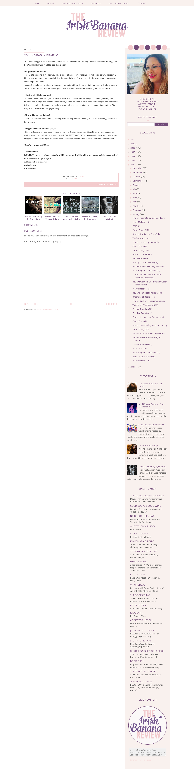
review (75, 178)
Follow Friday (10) (140, 329)
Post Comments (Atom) (48, 309)
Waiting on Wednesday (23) (145, 305)
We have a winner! (140, 258)
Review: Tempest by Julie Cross (147, 292)
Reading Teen (138, 605)
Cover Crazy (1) (139, 321)
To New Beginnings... (149, 445)
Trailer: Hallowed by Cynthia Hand (148, 317)
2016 (133, 147)
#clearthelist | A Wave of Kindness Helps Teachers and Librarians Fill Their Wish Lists (146, 567)
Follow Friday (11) (140, 250)
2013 (133, 160)
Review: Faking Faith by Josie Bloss (148, 266)
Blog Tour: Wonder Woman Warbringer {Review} (142, 645)
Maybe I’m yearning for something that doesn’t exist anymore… (146, 500)
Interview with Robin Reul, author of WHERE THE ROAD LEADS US (146, 589)
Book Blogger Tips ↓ (72, 3)
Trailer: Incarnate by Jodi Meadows (148, 217)
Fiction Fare (137, 574)
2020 (133, 139)
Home (36, 3)
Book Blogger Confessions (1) (146, 352)
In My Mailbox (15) (141, 288)
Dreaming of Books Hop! (143, 296)
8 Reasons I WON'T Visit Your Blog (146, 608)
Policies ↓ (96, 3)
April (135, 201)
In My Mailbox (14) (141, 360)
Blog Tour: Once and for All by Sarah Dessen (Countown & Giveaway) (146, 665)
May (135, 197)
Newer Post (31, 304)
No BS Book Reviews (142, 516)
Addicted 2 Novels (141, 620)
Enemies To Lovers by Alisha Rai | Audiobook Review (146, 510)
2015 (133, 152)
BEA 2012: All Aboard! (142, 254)
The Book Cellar (140, 595)
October (137, 176)
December (138, 168)
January (136, 214)
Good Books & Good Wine (145, 506)
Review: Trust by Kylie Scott (152, 466)
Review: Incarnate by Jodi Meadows (148, 333)
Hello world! (135, 529)
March (136, 205)
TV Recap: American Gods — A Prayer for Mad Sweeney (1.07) (144, 655)
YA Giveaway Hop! (140, 238)
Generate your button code (140, 760)
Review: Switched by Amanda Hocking (149, 325)
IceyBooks (136, 613)
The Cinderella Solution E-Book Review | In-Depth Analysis (144, 599)
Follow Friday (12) (140, 230)
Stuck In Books (139, 533)
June (135, 193)
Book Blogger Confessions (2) (146, 270)
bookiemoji (137, 661)
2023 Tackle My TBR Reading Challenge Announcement (143, 546)
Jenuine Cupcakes (141, 681)
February (137, 210)
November (138, 172)
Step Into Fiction (140, 640)
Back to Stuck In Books (140, 537)
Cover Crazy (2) (139, 246)
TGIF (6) (136, 226)
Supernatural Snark (143, 671)
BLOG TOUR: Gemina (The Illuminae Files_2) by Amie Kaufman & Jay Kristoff (146, 687)
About (50, 3)
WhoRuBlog (137, 585)
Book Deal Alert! (139, 348)
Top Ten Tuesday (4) (142, 313)
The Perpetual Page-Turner (147, 495)
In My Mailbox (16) (141, 222)
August (136, 185)
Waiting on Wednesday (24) (145, 262)
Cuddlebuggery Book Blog (147, 651)
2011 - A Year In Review (143, 356)
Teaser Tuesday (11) (142, 344)
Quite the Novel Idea (142, 526)
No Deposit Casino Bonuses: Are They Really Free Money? (145, 520)
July (134, 189)
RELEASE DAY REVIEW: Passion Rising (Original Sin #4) (144, 635)
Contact (142, 3)
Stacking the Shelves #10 (151, 424)
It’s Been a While (138, 616)
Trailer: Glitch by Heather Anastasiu (148, 300)
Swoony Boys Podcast (143, 551)
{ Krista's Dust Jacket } (143, 630)
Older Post (112, 304)
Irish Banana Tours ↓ (119, 3)
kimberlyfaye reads (142, 541)
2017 (133, 143)
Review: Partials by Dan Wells (146, 234)
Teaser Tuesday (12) (142, 309)
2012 (133, 164)
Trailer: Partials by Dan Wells (145, 242)
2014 (133, 156)
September (138, 180)
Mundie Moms (138, 561)
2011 (133, 366)
